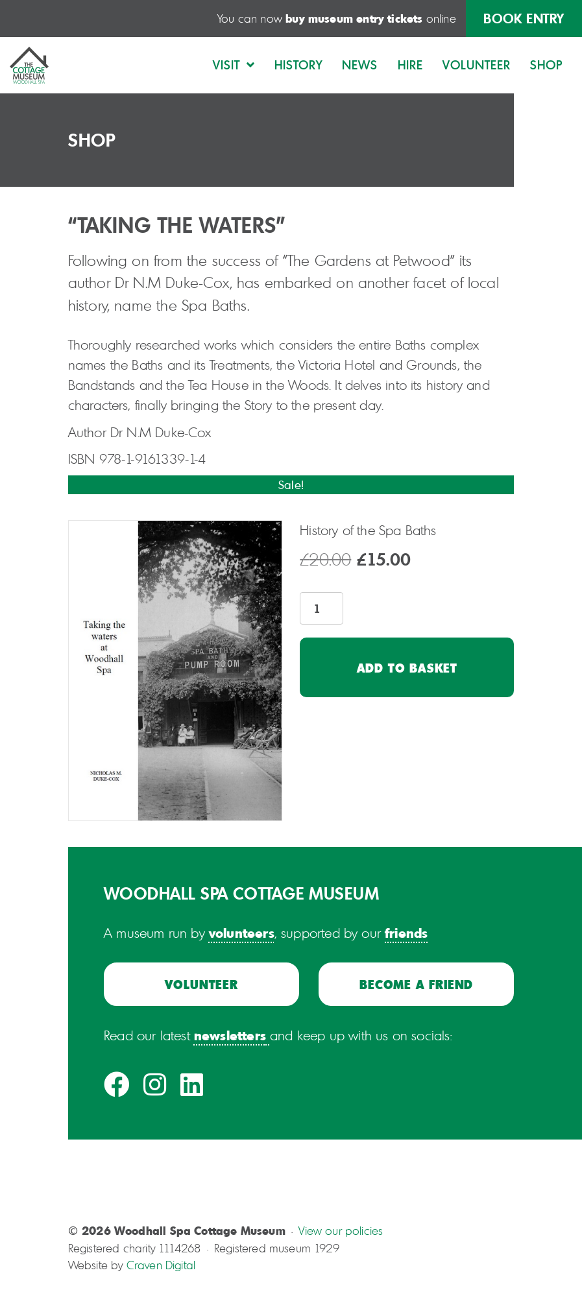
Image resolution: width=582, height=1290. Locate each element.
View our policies (340, 1230)
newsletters (230, 1035)
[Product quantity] (321, 608)
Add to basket (407, 667)
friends (406, 932)
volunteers (241, 932)
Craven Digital (161, 1265)
